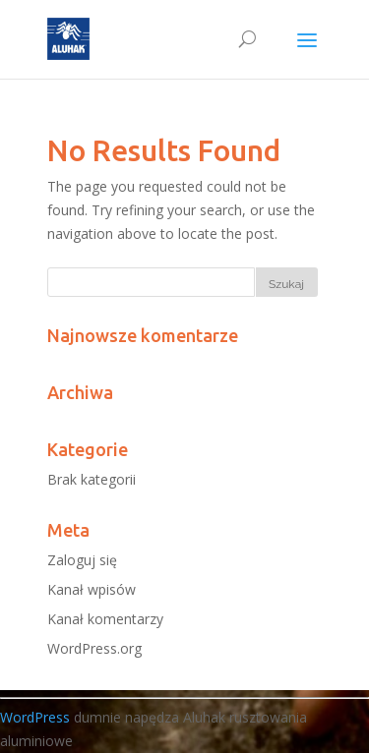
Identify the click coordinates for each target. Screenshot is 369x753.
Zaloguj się (82, 559)
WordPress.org (94, 648)
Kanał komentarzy (105, 618)
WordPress (35, 717)
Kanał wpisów (91, 589)
